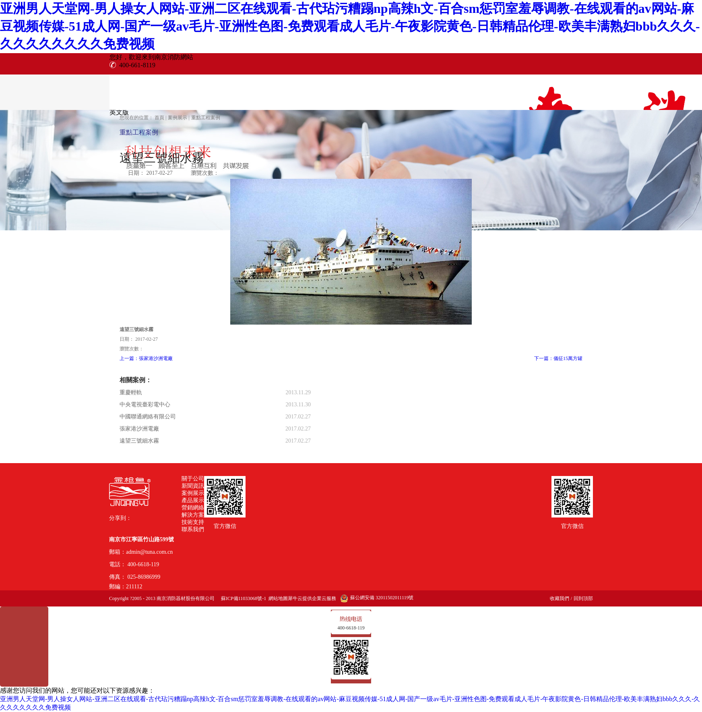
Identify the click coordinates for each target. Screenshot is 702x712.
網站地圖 (277, 598)
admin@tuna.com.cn (149, 552)
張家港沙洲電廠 (139, 429)
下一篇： (558, 358)
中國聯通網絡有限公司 (148, 417)
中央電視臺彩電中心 (145, 405)
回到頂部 (583, 598)
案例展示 (177, 117)
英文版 (119, 112)
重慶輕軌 (131, 392)
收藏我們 (559, 598)
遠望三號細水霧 (139, 441)
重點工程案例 (205, 117)
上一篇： (146, 358)
